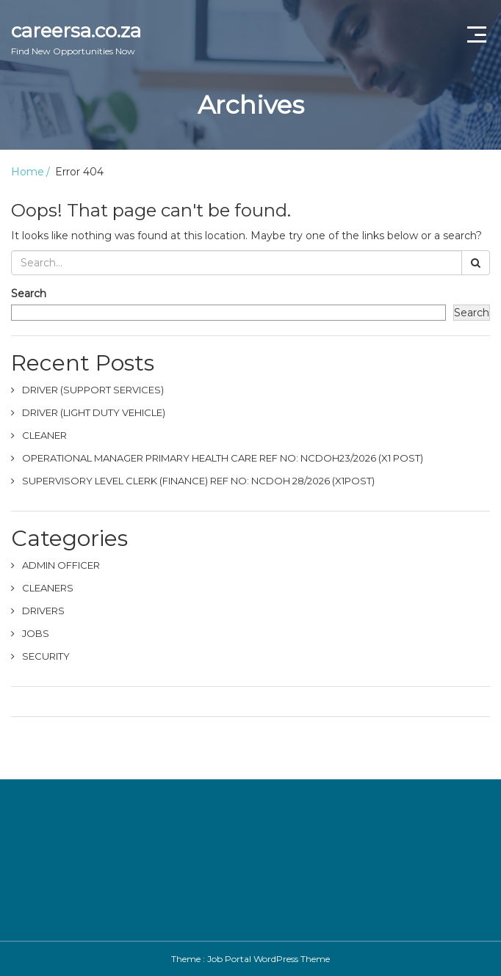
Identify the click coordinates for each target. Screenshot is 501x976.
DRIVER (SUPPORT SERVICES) (93, 390)
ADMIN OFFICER (61, 565)
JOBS (35, 633)
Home (27, 171)
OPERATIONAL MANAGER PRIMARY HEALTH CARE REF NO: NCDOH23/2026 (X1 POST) (222, 458)
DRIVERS (43, 610)
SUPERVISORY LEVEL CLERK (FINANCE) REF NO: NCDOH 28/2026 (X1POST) (198, 481)
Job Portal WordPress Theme (268, 958)
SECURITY (46, 656)
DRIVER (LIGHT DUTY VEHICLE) (93, 412)
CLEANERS (47, 588)
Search (28, 293)
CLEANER (44, 435)
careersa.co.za (76, 38)
